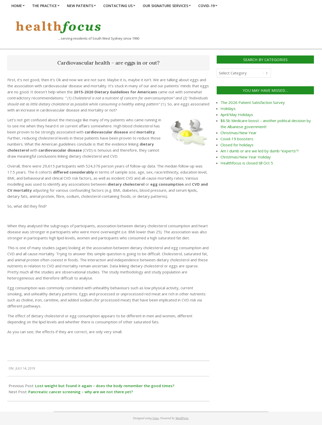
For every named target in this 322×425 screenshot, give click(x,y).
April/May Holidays (236, 114)
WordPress (181, 418)
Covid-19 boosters (236, 138)
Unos (156, 418)
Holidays (228, 108)
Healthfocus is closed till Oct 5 (246, 162)
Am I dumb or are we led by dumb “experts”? (259, 150)
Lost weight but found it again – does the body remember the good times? (104, 385)
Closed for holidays (237, 144)
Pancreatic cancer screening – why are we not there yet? (80, 391)
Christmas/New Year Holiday (245, 156)
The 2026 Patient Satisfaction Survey (252, 102)
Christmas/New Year (238, 132)
